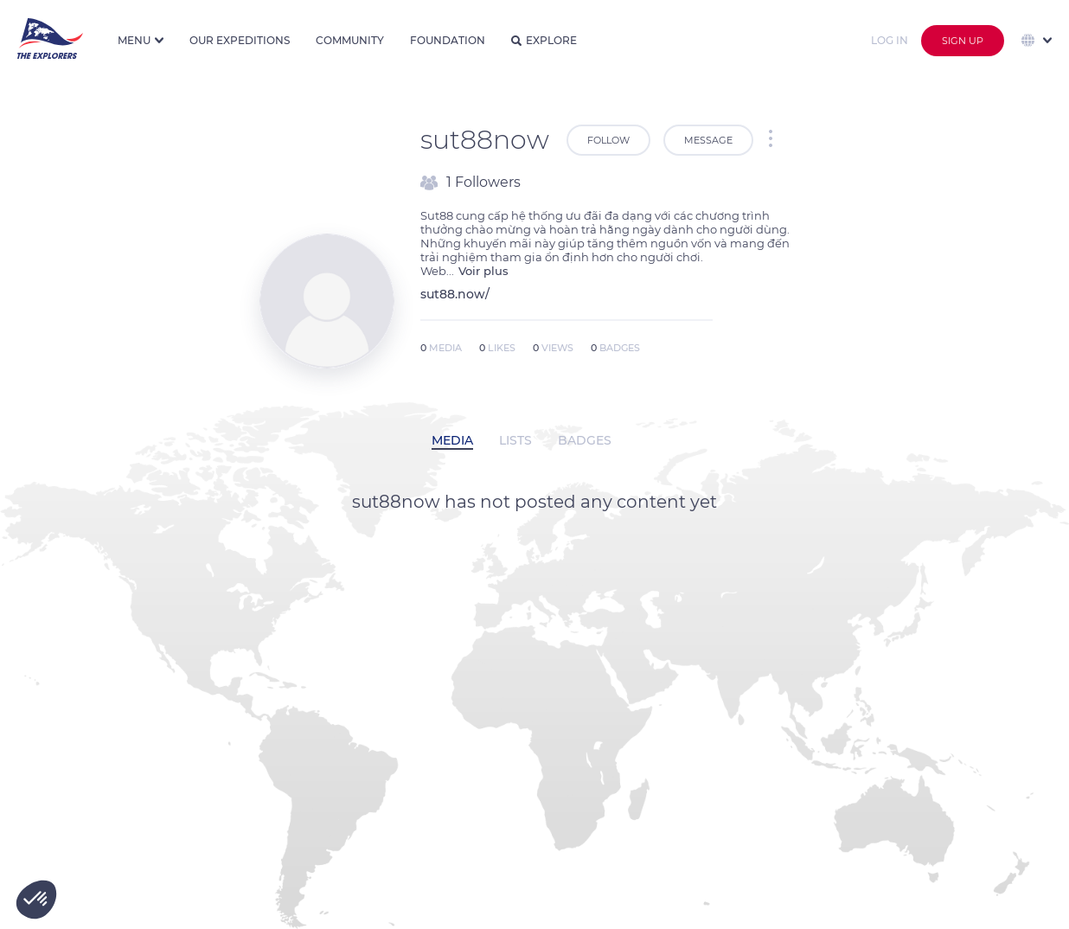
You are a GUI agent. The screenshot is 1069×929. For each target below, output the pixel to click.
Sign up (962, 41)
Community (350, 40)
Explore (544, 40)
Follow (608, 140)
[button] (36, 899)
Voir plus (483, 271)
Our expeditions (239, 40)
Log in (889, 40)
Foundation (447, 40)
